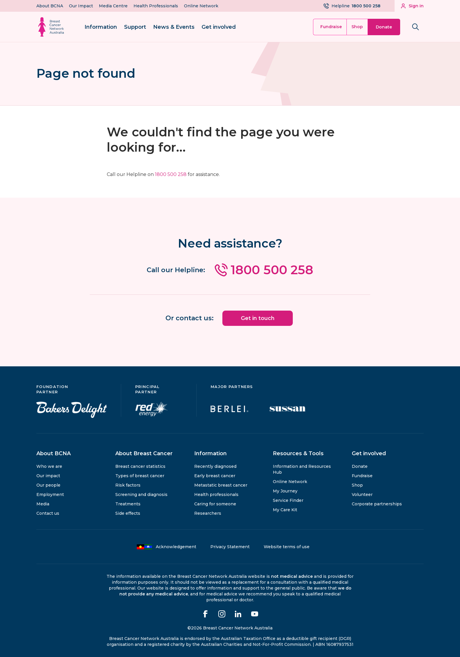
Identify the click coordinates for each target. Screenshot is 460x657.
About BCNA (49, 6)
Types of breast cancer (139, 475)
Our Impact (81, 6)
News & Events (174, 27)
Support (135, 27)
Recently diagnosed (215, 465)
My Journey (285, 490)
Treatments (128, 503)
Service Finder (288, 499)
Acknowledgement (166, 546)
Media (42, 503)
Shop (357, 26)
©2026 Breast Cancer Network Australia (230, 627)
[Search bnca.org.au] (415, 27)
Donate (384, 27)
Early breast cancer (214, 475)
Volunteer (362, 494)
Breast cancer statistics (140, 465)
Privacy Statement (230, 546)
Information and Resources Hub (302, 468)
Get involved (219, 27)
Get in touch (258, 317)
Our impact (48, 475)
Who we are (49, 465)
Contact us (47, 512)
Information (100, 27)
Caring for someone (215, 503)
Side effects (127, 512)
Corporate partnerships (377, 503)
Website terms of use (287, 546)
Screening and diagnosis (141, 494)
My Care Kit (285, 509)
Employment (50, 494)
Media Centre (113, 6)
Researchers (207, 512)
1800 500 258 (171, 174)
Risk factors (128, 484)
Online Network (201, 6)
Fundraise (331, 26)
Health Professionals (155, 6)
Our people (48, 484)
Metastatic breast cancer (220, 484)
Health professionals (216, 494)
